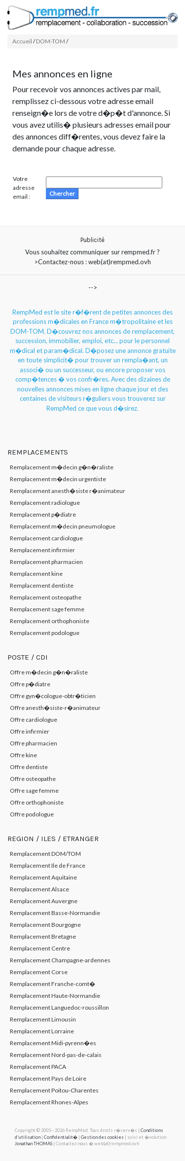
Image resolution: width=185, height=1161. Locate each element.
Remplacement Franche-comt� (52, 983)
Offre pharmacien (33, 743)
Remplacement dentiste (42, 585)
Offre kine (23, 755)
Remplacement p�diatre (43, 514)
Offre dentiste (29, 767)
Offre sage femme (34, 790)
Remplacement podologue (44, 632)
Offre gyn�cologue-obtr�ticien (53, 696)
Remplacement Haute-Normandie (55, 995)
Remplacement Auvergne (43, 901)
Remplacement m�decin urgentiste (58, 479)
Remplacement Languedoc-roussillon (59, 1007)
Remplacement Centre (40, 948)
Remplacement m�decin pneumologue (62, 526)
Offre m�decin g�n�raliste (49, 672)
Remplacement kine (36, 573)
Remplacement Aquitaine (43, 877)
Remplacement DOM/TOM (45, 853)
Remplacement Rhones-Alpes (49, 1102)
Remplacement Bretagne (43, 936)
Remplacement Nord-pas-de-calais (56, 1054)
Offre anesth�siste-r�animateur (55, 707)
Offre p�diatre (30, 684)
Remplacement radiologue (45, 502)
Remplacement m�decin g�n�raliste (61, 467)
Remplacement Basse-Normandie (55, 912)
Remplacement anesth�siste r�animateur (67, 490)
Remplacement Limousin (43, 1019)
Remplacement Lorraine (42, 1031)
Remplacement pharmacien (46, 561)
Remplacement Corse (39, 972)
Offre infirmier (29, 731)
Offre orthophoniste (37, 802)
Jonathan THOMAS (33, 1143)
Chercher (62, 193)
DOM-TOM (50, 41)
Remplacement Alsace (39, 889)
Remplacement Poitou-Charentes (54, 1090)
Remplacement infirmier (42, 550)
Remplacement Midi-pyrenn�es (53, 1043)
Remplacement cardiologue (46, 538)
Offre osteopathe (33, 778)
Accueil (22, 41)
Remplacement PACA (38, 1066)
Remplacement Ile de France (47, 865)
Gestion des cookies (102, 1137)
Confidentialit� (60, 1137)
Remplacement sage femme (47, 609)
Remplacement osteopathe (45, 597)
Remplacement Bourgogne (45, 924)
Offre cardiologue (33, 719)
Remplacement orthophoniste (49, 621)
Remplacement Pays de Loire (48, 1078)
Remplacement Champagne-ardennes (60, 960)
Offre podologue (32, 814)
